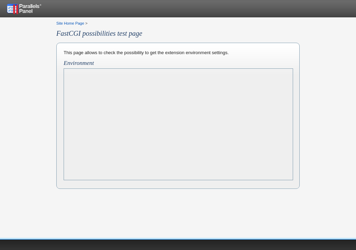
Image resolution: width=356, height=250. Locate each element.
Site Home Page (70, 23)
